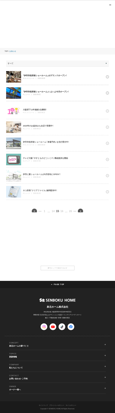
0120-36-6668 (57, 253)
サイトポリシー (71, 405)
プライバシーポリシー (56, 405)
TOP (6, 51)
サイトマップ (43, 405)
